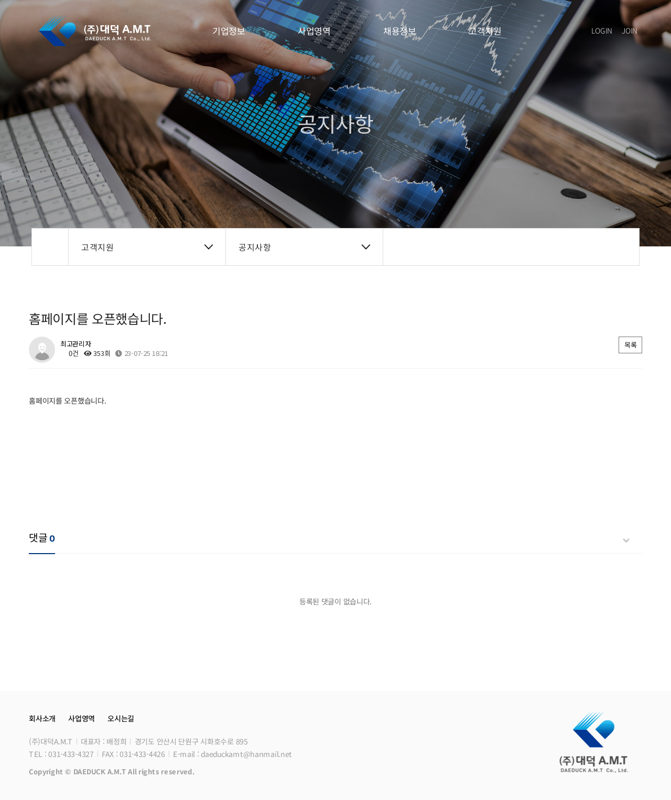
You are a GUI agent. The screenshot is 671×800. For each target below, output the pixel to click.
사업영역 (314, 30)
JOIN (629, 30)
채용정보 (399, 30)
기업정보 (228, 30)
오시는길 (120, 718)
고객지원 (485, 30)
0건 (69, 353)
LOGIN (601, 30)
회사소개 (42, 718)
